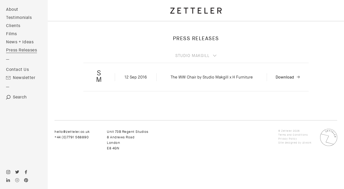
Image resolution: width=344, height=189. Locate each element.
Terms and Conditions (293, 134)
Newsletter (24, 77)
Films (11, 33)
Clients (13, 25)
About (12, 9)
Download (285, 77)
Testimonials (19, 17)
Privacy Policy (287, 138)
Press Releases (21, 50)
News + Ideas (20, 42)
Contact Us (17, 69)
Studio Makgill (192, 55)
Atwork (307, 142)
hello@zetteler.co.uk (72, 131)
